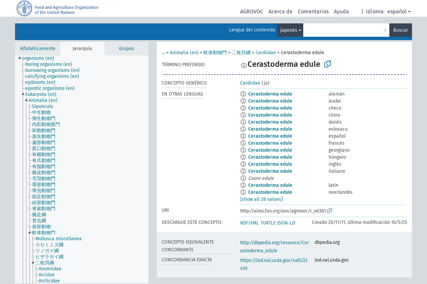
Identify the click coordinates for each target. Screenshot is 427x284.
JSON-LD (286, 223)
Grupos (126, 48)
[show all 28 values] (261, 199)
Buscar (400, 30)
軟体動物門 (215, 52)
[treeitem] (41, 58)
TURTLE (268, 223)
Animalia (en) (184, 52)
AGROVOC (251, 11)
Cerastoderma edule (270, 94)
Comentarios (313, 11)
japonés (288, 30)
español (397, 11)
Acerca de (281, 11)
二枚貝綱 (241, 52)
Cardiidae (266, 52)
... (163, 52)
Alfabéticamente (37, 48)
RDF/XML (249, 223)
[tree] (81, 169)
